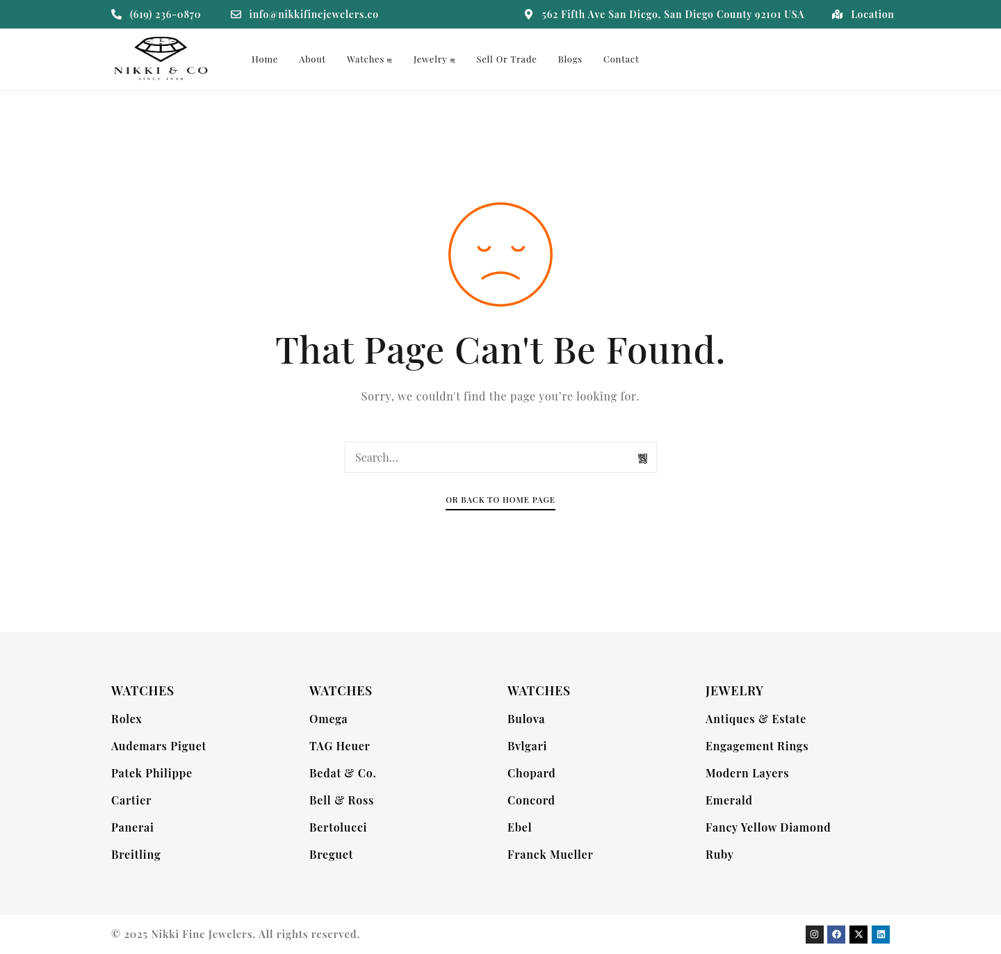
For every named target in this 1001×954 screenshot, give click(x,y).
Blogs (570, 59)
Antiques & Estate (756, 718)
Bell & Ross (341, 800)
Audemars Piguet (158, 745)
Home (265, 59)
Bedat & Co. (343, 773)
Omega (328, 718)
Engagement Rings (757, 745)
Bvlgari (527, 745)
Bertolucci (338, 827)
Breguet (331, 854)
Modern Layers (747, 773)
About (312, 59)
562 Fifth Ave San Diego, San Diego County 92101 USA (673, 14)
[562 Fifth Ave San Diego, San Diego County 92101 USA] (528, 14)
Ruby (720, 854)
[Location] (837, 14)
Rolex (127, 718)
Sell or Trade (506, 59)
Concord (531, 800)
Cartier (131, 800)
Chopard (531, 773)
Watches (370, 59)
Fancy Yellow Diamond (768, 827)
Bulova (526, 718)
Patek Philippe (152, 773)
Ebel (519, 827)
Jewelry (434, 59)
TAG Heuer (340, 745)
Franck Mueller (550, 854)
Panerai (132, 827)
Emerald (729, 800)
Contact (621, 59)
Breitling (136, 854)
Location (872, 14)
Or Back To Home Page (500, 499)
